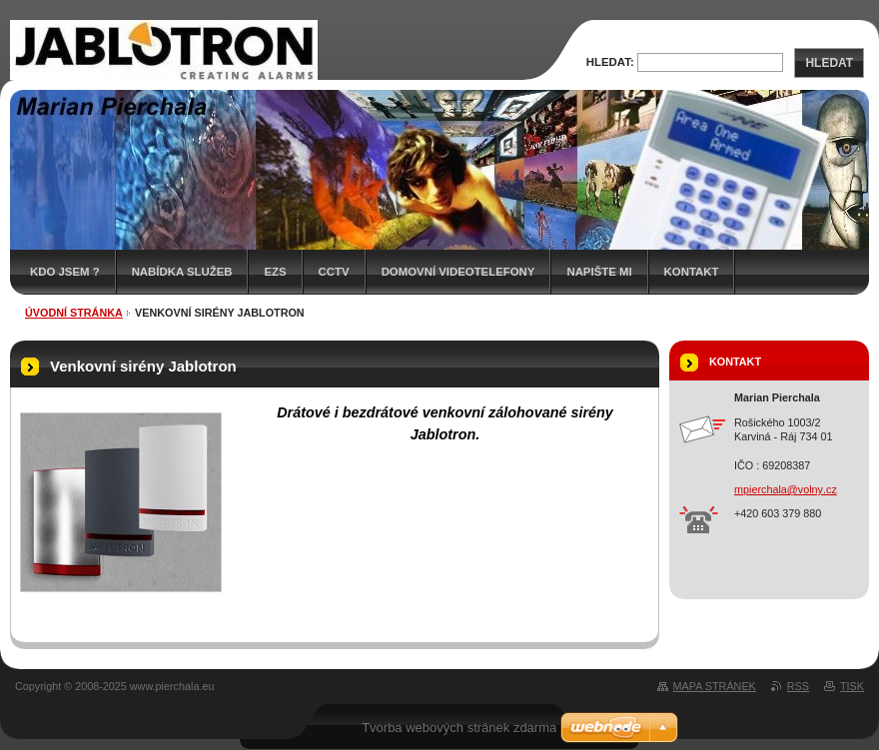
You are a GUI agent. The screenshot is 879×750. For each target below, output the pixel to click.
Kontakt (691, 272)
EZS (275, 272)
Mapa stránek (714, 686)
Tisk (852, 686)
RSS (798, 686)
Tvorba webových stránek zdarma (459, 727)
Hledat (829, 63)
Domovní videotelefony (458, 272)
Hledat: (610, 62)
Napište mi (598, 272)
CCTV (334, 272)
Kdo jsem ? (65, 272)
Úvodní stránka (74, 313)
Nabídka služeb (182, 272)
